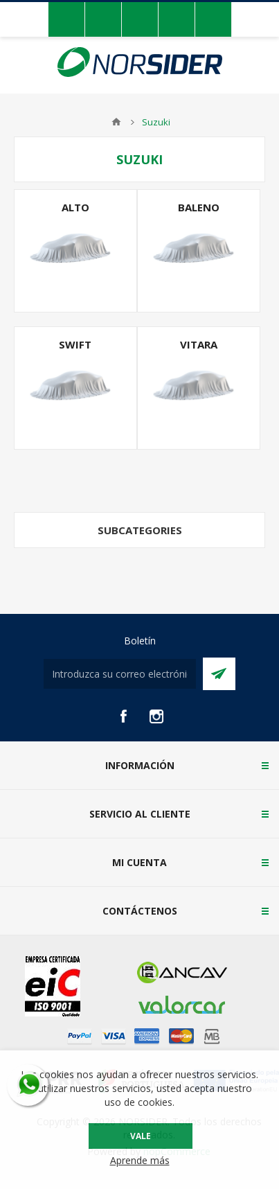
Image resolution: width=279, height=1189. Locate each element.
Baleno (198, 207)
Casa (116, 122)
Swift (75, 344)
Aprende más (140, 1160)
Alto (75, 207)
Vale (140, 1136)
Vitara (198, 344)
